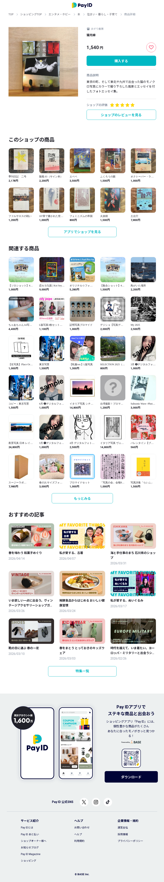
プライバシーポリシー (130, 841)
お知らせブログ (30, 847)
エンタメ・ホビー (59, 14)
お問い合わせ (82, 827)
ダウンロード (131, 777)
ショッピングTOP (31, 14)
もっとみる (82, 499)
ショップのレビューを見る (121, 115)
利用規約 (79, 841)
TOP (11, 14)
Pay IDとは (27, 827)
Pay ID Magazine (30, 854)
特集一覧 (82, 671)
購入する (121, 61)
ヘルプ (78, 834)
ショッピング (28, 860)
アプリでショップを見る (82, 232)
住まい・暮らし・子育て (102, 14)
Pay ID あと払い (30, 834)
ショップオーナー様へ (33, 841)
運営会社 (123, 827)
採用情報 (123, 834)
